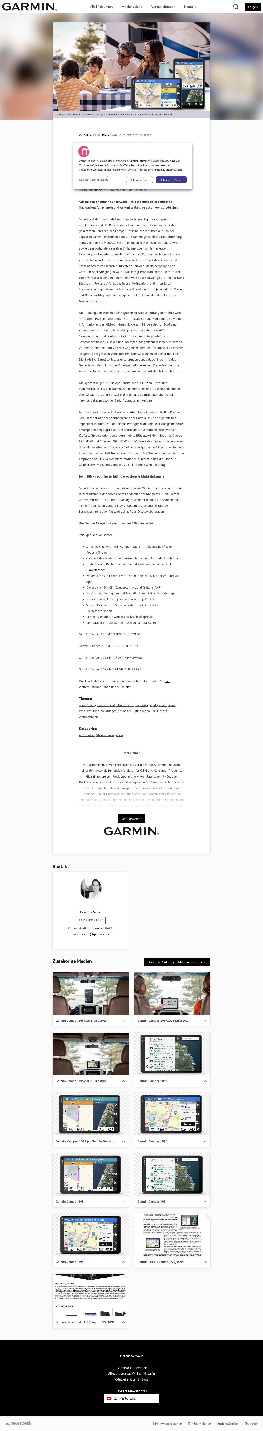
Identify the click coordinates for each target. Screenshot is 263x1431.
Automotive (87, 735)
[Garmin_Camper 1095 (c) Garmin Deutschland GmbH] (91, 1114)
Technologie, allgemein (151, 705)
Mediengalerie (131, 7)
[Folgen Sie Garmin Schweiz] (253, 7)
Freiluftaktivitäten (121, 705)
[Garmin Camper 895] (91, 1174)
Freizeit (102, 705)
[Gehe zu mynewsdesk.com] (18, 1424)
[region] (132, 166)
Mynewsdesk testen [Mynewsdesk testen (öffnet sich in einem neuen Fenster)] (167, 1424)
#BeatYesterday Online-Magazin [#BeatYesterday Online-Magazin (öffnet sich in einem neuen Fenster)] (131, 1373)
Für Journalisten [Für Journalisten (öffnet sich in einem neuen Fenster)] (199, 1424)
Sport (83, 705)
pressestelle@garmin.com (90, 934)
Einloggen (251, 1424)
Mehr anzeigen (131, 819)
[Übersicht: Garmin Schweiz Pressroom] (29, 7)
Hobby (91, 705)
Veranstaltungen (163, 7)
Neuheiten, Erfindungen (133, 711)
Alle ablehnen (139, 180)
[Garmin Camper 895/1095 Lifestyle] (91, 993)
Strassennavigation (109, 735)
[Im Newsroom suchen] (236, 7)
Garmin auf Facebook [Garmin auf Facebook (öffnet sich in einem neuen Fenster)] (131, 1368)
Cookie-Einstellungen (93, 179)
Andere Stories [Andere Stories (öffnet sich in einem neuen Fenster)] (227, 1424)
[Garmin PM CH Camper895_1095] (172, 1234)
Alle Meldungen (101, 7)
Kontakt (190, 7)
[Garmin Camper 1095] (172, 1054)
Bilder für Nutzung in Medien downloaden (177, 962)
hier (167, 681)
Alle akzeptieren (171, 180)
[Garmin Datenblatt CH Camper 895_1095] (91, 1295)
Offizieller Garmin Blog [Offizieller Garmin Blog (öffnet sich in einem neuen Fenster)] (131, 1379)
